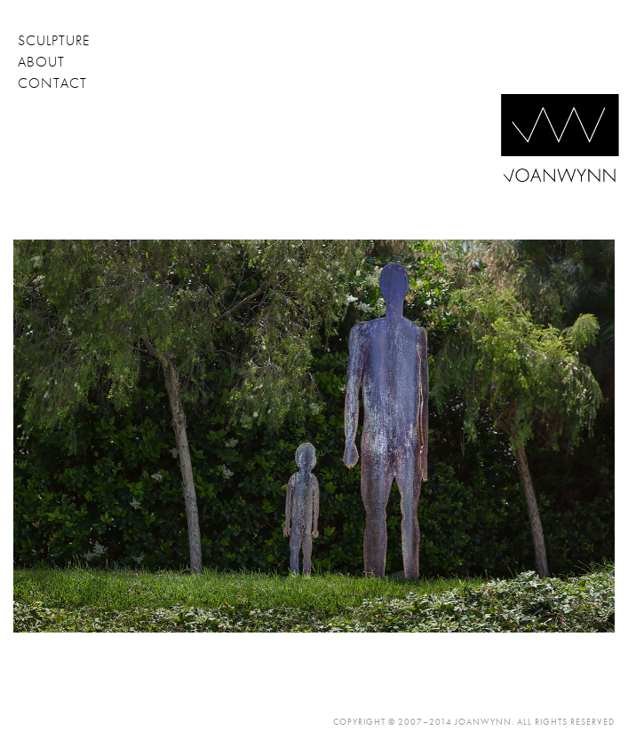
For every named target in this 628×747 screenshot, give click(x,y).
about (41, 61)
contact (52, 83)
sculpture (54, 40)
